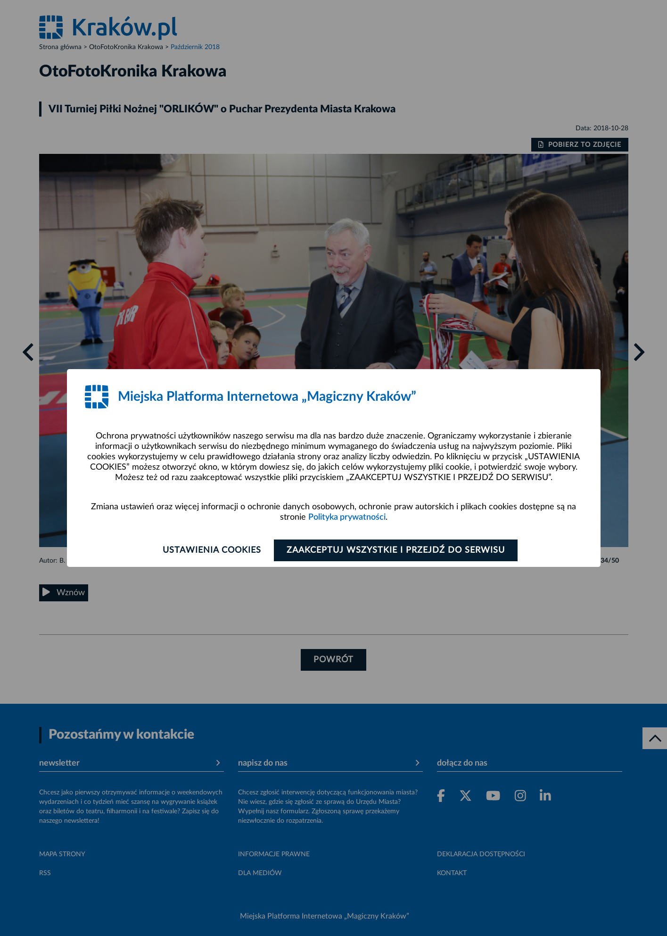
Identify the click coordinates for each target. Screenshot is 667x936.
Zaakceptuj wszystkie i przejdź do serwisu (396, 550)
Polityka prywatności (347, 517)
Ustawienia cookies (212, 550)
